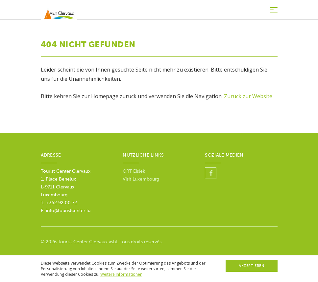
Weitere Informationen (121, 274)
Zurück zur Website (248, 96)
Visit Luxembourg (141, 179)
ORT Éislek (134, 171)
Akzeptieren (251, 266)
